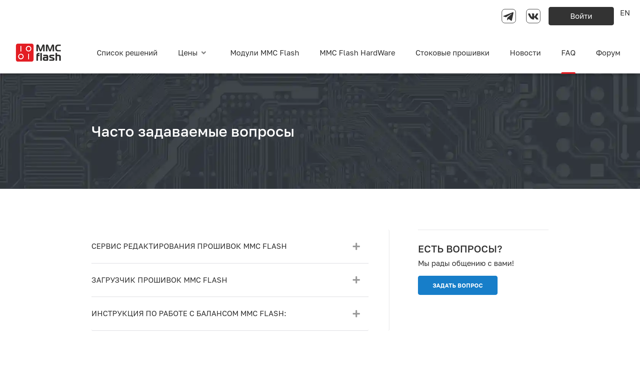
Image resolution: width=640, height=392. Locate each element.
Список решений (127, 52)
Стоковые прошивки (452, 52)
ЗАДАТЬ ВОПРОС (458, 285)
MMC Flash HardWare (357, 52)
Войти (581, 15)
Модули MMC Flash (264, 52)
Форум (608, 52)
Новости (525, 52)
